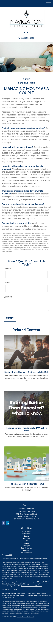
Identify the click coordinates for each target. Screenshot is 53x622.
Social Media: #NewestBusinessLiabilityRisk (26, 372)
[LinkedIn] (24, 32)
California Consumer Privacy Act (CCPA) (13, 584)
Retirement (26, 531)
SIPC (39, 593)
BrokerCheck (43, 558)
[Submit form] (10, 318)
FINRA (35, 593)
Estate (26, 536)
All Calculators (26, 553)
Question (8, 297)
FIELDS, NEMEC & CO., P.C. (25, 616)
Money (26, 543)
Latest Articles (26, 548)
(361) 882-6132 (26, 38)
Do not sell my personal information (31, 586)
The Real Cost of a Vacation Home (26, 483)
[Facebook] (27, 32)
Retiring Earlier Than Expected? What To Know (26, 429)
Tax (26, 541)
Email (8, 283)
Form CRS (9, 555)
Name (8, 269)
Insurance (26, 538)
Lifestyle (26, 545)
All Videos (26, 550)
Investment (26, 534)
